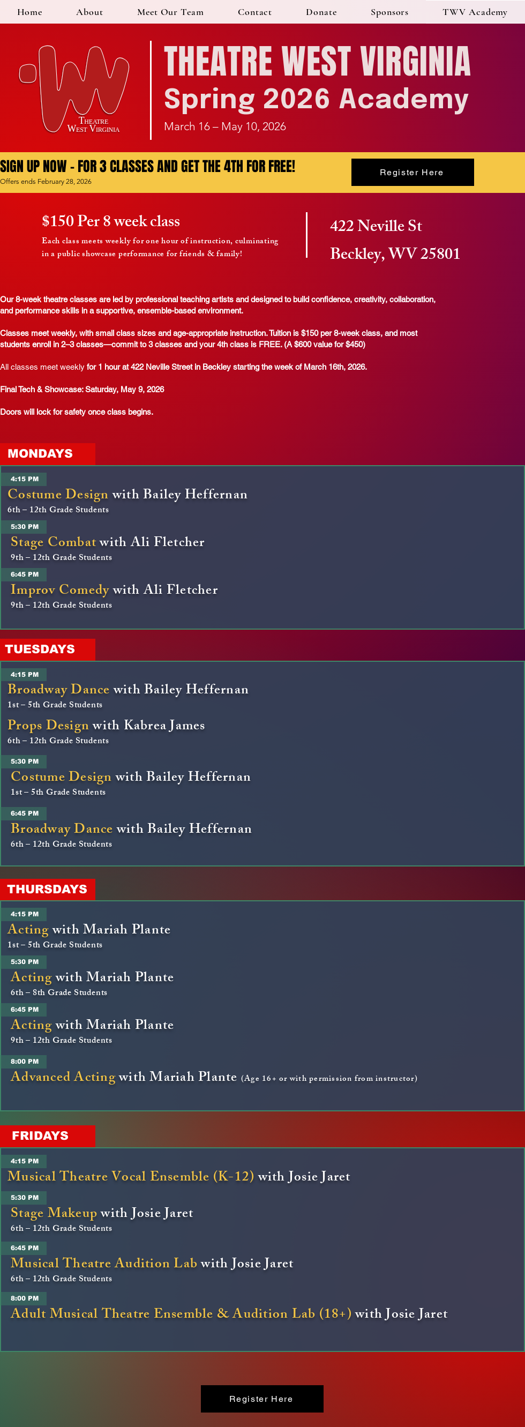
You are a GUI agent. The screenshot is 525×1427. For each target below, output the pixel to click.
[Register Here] (412, 172)
